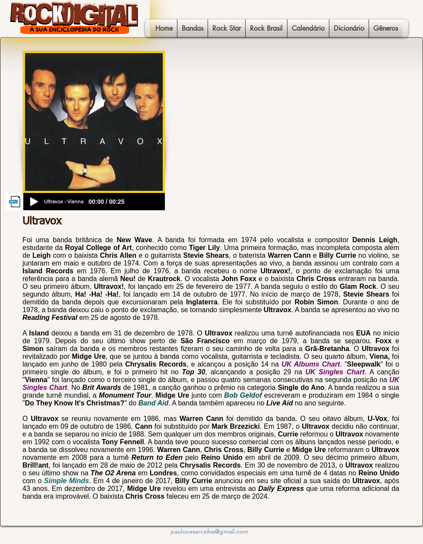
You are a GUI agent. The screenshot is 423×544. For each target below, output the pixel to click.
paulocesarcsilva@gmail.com (209, 531)
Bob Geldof (243, 395)
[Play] (34, 201)
